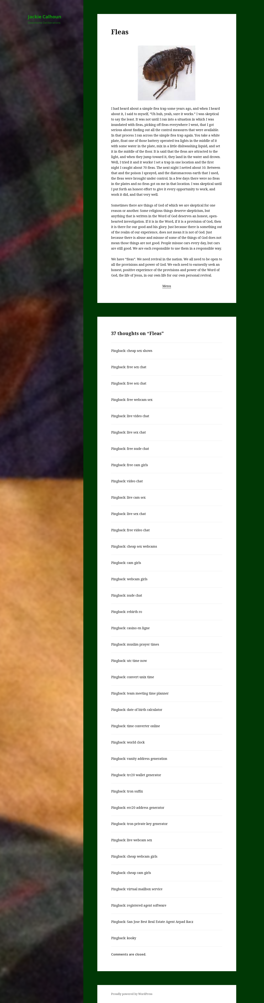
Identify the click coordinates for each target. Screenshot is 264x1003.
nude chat (134, 595)
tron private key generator (147, 824)
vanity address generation (147, 758)
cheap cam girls (139, 873)
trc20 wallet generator (144, 775)
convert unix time (140, 677)
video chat (135, 481)
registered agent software (146, 905)
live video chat (138, 416)
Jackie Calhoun (44, 16)
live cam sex (136, 497)
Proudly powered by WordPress (131, 994)
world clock (136, 742)
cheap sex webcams (142, 546)
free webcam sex (140, 399)
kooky (131, 938)
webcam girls (137, 579)
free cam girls (137, 465)
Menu (166, 286)
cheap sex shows (139, 351)
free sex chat (136, 367)
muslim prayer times (143, 644)
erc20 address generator (145, 807)
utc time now (137, 661)
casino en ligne (138, 628)
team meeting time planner (148, 693)
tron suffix (135, 791)
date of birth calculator (144, 709)
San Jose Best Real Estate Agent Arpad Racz (160, 922)
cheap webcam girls (142, 856)
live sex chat (136, 432)
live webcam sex (139, 840)
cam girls (134, 563)
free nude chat (138, 448)
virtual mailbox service (144, 889)
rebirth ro (134, 612)
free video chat (138, 530)
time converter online (143, 726)
